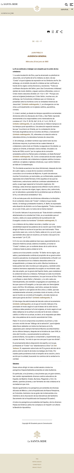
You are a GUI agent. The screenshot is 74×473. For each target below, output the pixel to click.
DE (33, 41)
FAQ (37, 459)
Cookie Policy (37, 464)
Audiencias (5, 13)
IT (41, 41)
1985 (12, 13)
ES (37, 41)
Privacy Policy (37, 467)
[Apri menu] (71, 4)
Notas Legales (37, 461)
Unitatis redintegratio (30, 104)
